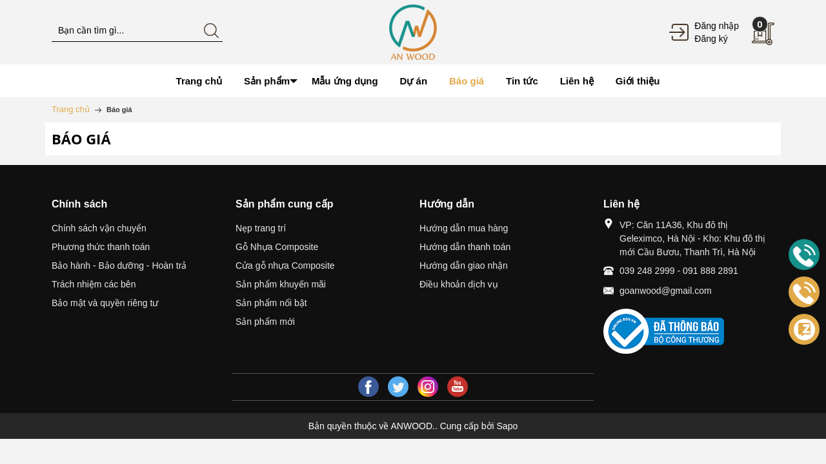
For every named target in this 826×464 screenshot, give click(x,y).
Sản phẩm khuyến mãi (281, 284)
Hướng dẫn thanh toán (464, 247)
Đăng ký (710, 39)
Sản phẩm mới (265, 321)
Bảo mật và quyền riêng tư (105, 303)
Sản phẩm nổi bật (271, 303)
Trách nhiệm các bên (94, 284)
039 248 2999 (647, 271)
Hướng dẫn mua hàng (463, 228)
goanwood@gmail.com (666, 290)
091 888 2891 (710, 271)
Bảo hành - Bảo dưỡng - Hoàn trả (119, 265)
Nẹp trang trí (261, 228)
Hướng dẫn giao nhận (463, 265)
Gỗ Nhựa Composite (277, 247)
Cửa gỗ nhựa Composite (285, 265)
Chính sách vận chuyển (99, 228)
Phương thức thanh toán (101, 247)
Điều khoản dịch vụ (458, 284)
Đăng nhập (716, 26)
